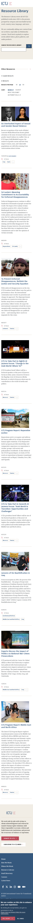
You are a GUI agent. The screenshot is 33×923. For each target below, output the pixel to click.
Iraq (4, 162)
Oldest (18, 90)
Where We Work (7, 866)
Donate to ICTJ (9, 838)
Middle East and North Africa (11, 619)
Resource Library (7, 870)
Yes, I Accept (6, 918)
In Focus (6, 159)
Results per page (7, 85)
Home (3, 859)
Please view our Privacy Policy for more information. (13, 913)
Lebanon (5, 328)
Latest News (5, 881)
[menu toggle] (27, 3)
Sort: (3, 90)
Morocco (5, 397)
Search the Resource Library (11, 45)
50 (23, 85)
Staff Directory (6, 873)
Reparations (6, 246)
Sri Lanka (15, 246)
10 (16, 85)
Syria (8, 162)
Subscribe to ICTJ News (12, 844)
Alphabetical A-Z (14, 95)
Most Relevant (13, 92)
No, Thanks (20, 918)
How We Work (6, 863)
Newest (11, 90)
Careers (4, 877)
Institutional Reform (9, 616)
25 (20, 85)
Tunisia (12, 328)
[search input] (13, 49)
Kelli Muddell (12, 156)
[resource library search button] (29, 46)
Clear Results (7, 76)
